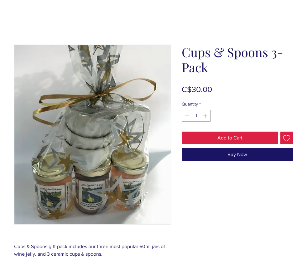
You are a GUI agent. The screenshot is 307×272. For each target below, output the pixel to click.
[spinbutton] (196, 115)
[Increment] (206, 115)
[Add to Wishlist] (286, 138)
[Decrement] (186, 115)
